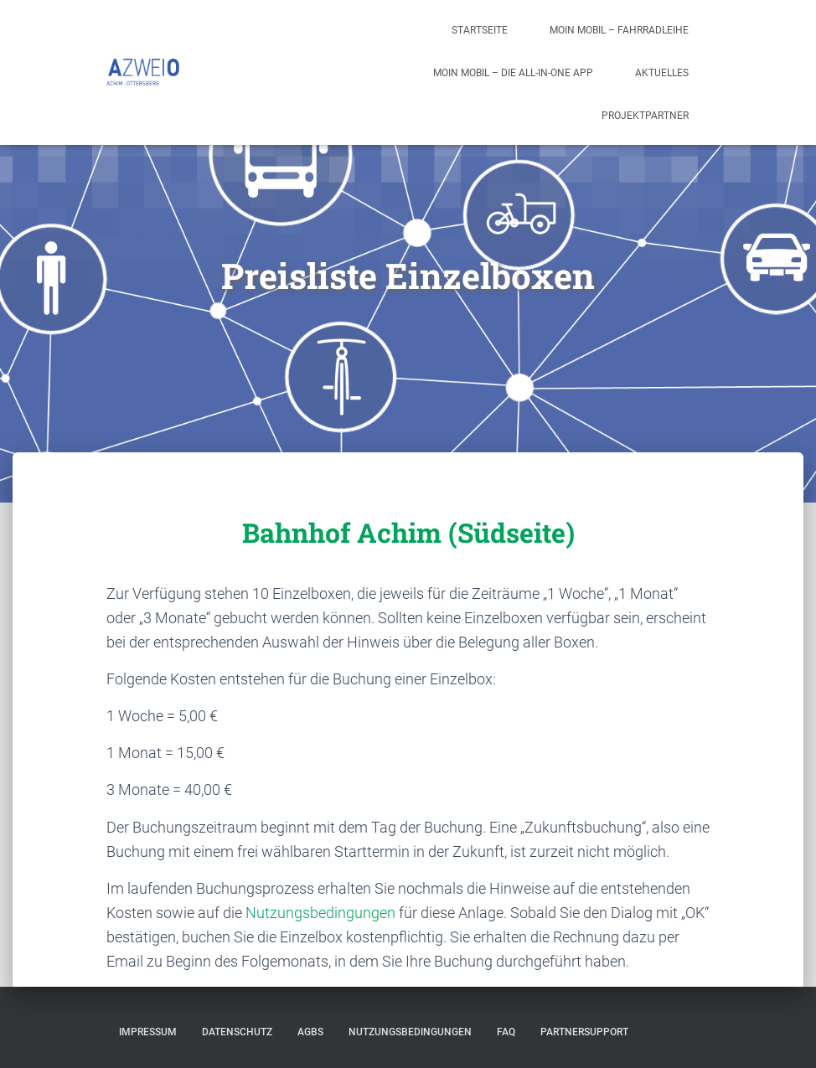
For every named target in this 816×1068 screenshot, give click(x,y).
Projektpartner (645, 115)
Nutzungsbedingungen (320, 912)
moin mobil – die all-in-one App (513, 73)
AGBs (310, 1032)
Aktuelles (662, 73)
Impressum (148, 1032)
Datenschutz (237, 1032)
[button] (780, 23)
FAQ (506, 1032)
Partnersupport (584, 1032)
